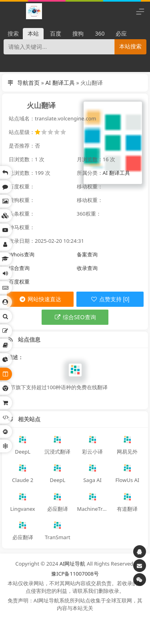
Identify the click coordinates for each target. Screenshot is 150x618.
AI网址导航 (73, 563)
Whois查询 (21, 254)
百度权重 (19, 281)
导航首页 (28, 82)
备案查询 (87, 254)
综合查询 (19, 268)
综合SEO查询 (75, 317)
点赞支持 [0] (109, 299)
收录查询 (87, 268)
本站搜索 (130, 46)
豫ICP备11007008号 (75, 573)
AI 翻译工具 (59, 82)
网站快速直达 (40, 299)
